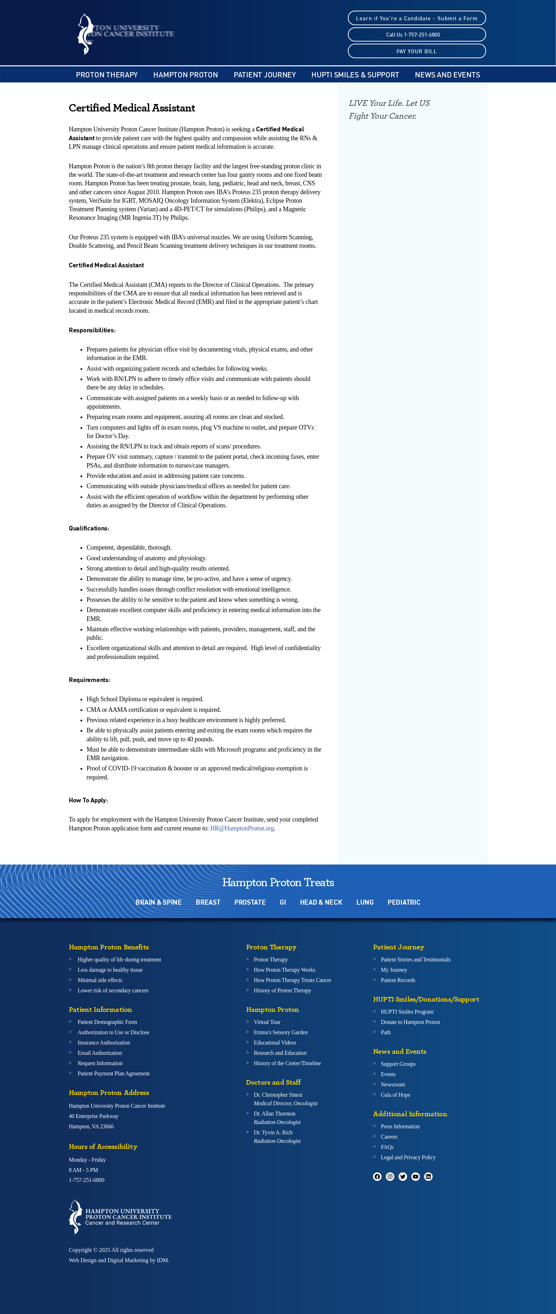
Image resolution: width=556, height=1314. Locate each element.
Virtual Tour (267, 1022)
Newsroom (393, 1084)
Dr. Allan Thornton (277, 1118)
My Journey (394, 970)
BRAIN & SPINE (158, 902)
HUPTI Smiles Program (407, 1012)
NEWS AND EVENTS (447, 74)
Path (385, 1032)
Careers (389, 1137)
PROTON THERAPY (107, 74)
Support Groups (398, 1064)
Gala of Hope (395, 1095)
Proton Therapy (271, 959)
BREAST (208, 902)
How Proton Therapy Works (284, 970)
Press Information (400, 1126)
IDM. (163, 1260)
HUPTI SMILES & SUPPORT (355, 74)
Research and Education (280, 1053)
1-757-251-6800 (86, 1180)
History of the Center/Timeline (287, 1063)
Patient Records (398, 980)
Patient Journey (265, 74)
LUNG (365, 902)
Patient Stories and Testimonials (416, 959)
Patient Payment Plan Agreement (114, 1073)
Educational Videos (275, 1043)
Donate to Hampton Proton (410, 1022)
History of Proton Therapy (282, 990)
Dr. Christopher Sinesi (286, 1099)
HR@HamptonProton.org (242, 828)
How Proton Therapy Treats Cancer (293, 980)
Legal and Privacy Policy (408, 1157)
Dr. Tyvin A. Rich (277, 1136)
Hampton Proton (185, 74)
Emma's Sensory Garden (281, 1032)
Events (388, 1074)
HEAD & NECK (321, 902)
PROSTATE (250, 902)
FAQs (387, 1147)
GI (283, 902)
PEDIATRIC (404, 902)
